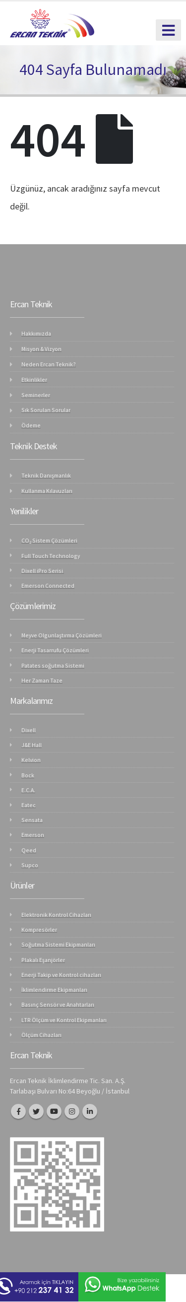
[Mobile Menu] (168, 30)
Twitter (36, 1111)
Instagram (71, 1111)
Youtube (54, 1111)
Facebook (18, 1111)
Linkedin (89, 1111)
